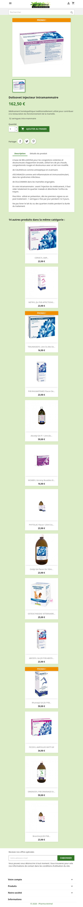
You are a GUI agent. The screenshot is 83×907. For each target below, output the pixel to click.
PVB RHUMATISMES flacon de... (41, 391)
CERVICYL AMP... (41, 258)
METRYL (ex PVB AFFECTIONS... (41, 302)
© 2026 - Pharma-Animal (41, 903)
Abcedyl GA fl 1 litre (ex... (41, 435)
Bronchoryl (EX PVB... (41, 836)
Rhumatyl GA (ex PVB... (41, 702)
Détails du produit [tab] (38, 153)
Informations (15, 899)
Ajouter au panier (34, 129)
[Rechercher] (41, 12)
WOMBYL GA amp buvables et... (41, 480)
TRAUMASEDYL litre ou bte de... (41, 347)
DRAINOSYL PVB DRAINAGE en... (41, 791)
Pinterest (33, 141)
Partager (20, 141)
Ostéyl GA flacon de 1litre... (41, 569)
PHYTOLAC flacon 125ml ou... (41, 524)
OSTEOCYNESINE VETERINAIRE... (41, 613)
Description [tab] (20, 153)
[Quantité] (12, 129)
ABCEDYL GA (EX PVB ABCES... (41, 658)
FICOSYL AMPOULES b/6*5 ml (41, 747)
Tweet (26, 141)
